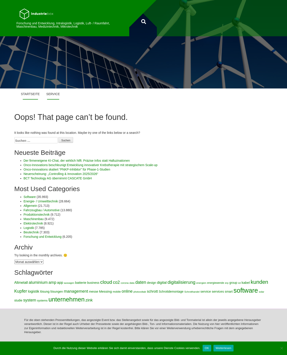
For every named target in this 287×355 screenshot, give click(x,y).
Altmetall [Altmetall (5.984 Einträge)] (21, 282)
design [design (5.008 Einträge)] (151, 282)
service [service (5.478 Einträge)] (205, 291)
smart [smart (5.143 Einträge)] (229, 291)
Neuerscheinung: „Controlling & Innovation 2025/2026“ (61, 174)
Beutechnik (31, 232)
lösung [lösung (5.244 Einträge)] (44, 291)
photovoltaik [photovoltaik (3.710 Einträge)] (139, 291)
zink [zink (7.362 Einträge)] (89, 300)
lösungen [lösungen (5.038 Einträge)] (56, 291)
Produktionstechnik (37, 214)
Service (53, 94)
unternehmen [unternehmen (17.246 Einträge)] (66, 299)
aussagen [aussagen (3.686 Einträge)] (69, 283)
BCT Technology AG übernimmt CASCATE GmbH (58, 178)
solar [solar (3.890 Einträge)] (261, 291)
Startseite (30, 94)
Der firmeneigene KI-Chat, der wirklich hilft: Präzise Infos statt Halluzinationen (77, 160)
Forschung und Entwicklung (43, 236)
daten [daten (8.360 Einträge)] (140, 282)
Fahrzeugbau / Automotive (42, 210)
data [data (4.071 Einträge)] (132, 282)
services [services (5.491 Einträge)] (218, 291)
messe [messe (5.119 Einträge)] (93, 291)
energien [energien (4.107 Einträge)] (201, 282)
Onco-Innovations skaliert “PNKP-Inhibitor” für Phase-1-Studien (67, 169)
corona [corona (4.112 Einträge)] (125, 282)
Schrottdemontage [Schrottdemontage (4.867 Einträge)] (171, 291)
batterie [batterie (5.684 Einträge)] (80, 282)
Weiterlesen (223, 348)
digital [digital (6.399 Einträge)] (162, 282)
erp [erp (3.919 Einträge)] (226, 283)
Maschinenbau (34, 219)
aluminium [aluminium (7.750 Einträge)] (38, 282)
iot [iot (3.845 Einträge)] (239, 283)
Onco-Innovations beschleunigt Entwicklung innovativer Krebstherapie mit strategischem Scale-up (91, 165)
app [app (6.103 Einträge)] (60, 282)
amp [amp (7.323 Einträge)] (52, 282)
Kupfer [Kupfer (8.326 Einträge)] (20, 291)
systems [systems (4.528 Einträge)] (42, 300)
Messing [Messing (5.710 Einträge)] (105, 291)
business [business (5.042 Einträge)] (93, 282)
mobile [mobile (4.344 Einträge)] (117, 291)
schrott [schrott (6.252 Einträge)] (152, 291)
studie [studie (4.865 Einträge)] (18, 300)
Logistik (29, 228)
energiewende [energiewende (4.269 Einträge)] (215, 282)
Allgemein (30, 205)
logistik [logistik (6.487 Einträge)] (33, 291)
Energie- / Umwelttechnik (41, 201)
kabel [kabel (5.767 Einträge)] (245, 282)
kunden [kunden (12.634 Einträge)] (259, 282)
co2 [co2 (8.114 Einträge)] (116, 282)
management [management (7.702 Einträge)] (76, 291)
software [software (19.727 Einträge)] (246, 290)
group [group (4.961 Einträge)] (233, 282)
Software (30, 197)
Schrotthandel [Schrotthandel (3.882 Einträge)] (192, 291)
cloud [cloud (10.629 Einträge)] (106, 282)
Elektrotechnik (33, 223)
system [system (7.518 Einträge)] (29, 300)
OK (207, 348)
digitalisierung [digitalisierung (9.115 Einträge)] (181, 282)
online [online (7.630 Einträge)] (127, 291)
